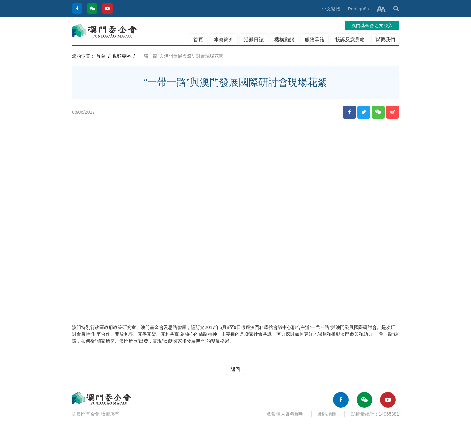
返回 (235, 369)
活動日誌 (254, 39)
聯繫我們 (385, 39)
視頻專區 (122, 56)
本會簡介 (224, 39)
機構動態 (284, 39)
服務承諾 (314, 39)
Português (358, 8)
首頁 (198, 39)
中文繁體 (331, 8)
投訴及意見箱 (350, 39)
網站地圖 (327, 414)
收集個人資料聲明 (285, 414)
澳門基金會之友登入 (371, 25)
